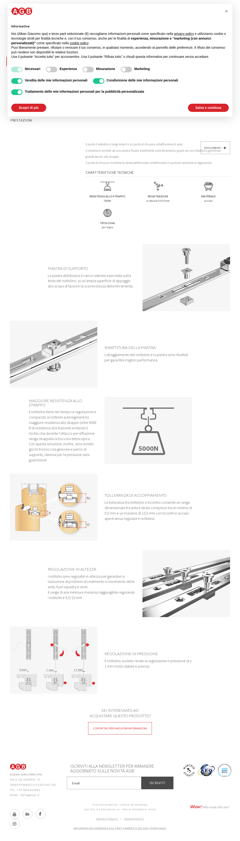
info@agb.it (30, 795)
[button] (226, 11)
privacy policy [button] (184, 34)
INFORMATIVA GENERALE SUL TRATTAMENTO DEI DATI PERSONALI (120, 828)
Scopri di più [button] (29, 108)
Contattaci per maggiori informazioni (120, 728)
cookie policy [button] (79, 43)
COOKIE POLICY (134, 818)
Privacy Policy (107, 818)
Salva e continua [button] (208, 108)
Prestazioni (21, 120)
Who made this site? (209, 806)
